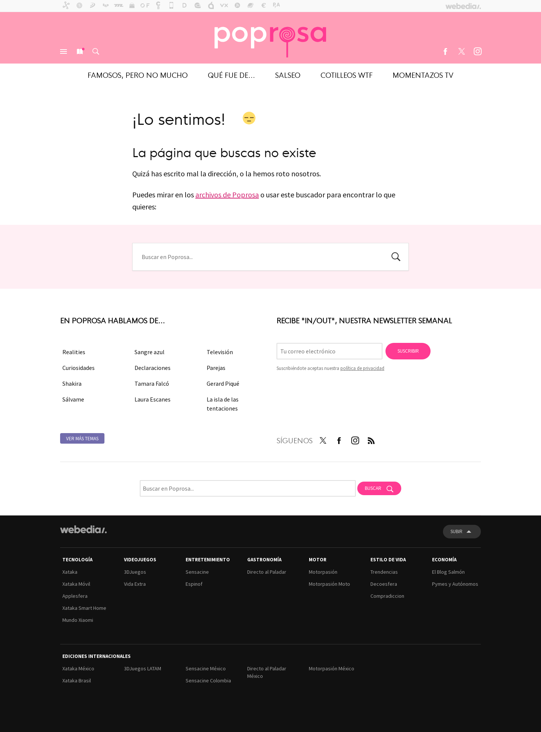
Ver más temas (82, 438)
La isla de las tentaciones (223, 404)
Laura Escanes (152, 399)
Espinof (194, 583)
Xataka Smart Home (84, 608)
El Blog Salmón (448, 571)
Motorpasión (323, 571)
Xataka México (78, 668)
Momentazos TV (423, 75)
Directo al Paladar (266, 571)
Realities (73, 352)
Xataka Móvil (76, 583)
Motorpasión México (331, 668)
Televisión (220, 352)
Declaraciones (152, 367)
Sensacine (197, 571)
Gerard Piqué (223, 383)
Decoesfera (383, 583)
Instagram (477, 51)
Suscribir (408, 351)
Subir (456, 531)
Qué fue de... (231, 75)
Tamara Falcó (151, 383)
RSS (371, 439)
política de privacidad (362, 368)
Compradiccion (387, 596)
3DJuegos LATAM (142, 668)
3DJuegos (135, 571)
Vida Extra (135, 583)
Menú (63, 51)
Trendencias (384, 571)
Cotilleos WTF (346, 75)
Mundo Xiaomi (77, 620)
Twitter (461, 51)
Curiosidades (78, 367)
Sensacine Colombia (208, 680)
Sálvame (73, 399)
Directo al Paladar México (266, 672)
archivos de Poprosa (227, 194)
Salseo (288, 75)
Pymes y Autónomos (455, 583)
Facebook (445, 51)
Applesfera (75, 596)
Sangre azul (149, 352)
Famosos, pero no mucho (138, 75)
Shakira (72, 383)
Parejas (216, 367)
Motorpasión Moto (329, 583)
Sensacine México (206, 668)
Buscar (96, 51)
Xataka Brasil (76, 680)
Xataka (69, 571)
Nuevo (80, 51)
